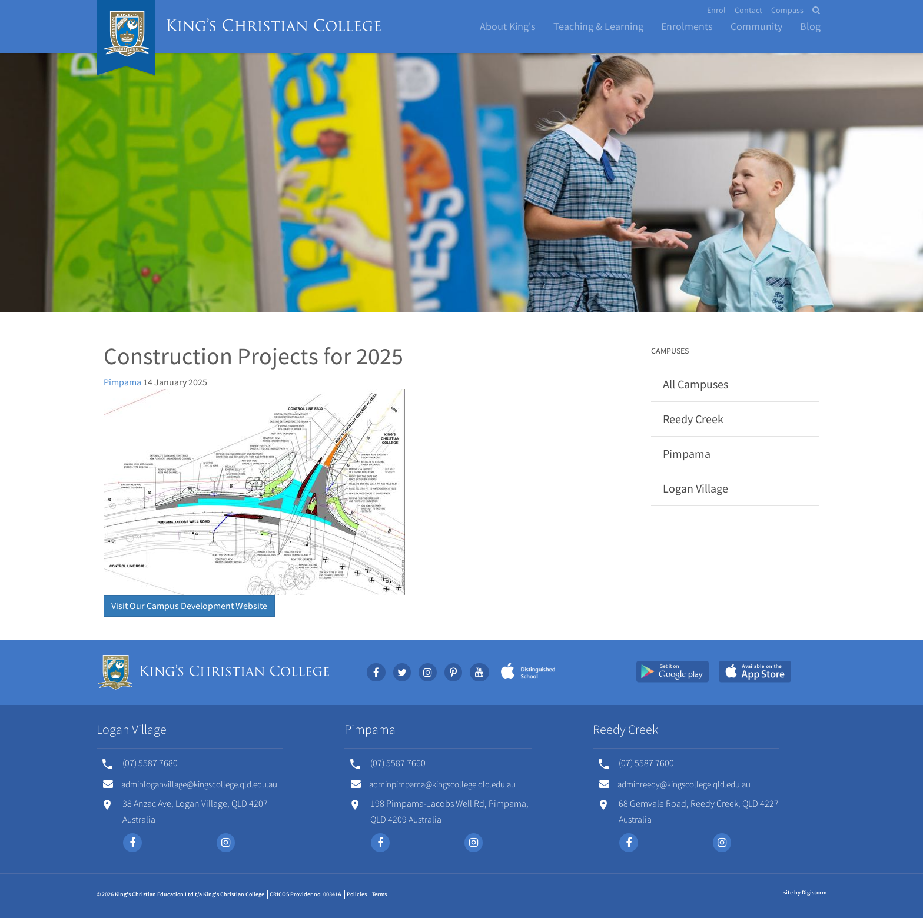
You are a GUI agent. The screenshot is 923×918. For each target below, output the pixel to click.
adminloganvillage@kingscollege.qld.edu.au (190, 784)
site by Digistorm (804, 892)
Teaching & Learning (598, 26)
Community (756, 26)
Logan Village (695, 488)
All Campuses (695, 384)
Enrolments (687, 26)
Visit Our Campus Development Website (189, 605)
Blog (810, 26)
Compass (787, 10)
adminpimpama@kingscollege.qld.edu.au (433, 784)
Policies (357, 894)
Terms (379, 894)
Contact (748, 10)
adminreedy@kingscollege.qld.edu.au (675, 784)
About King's (508, 26)
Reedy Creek (693, 418)
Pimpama (122, 382)
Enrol (716, 10)
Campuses (670, 350)
